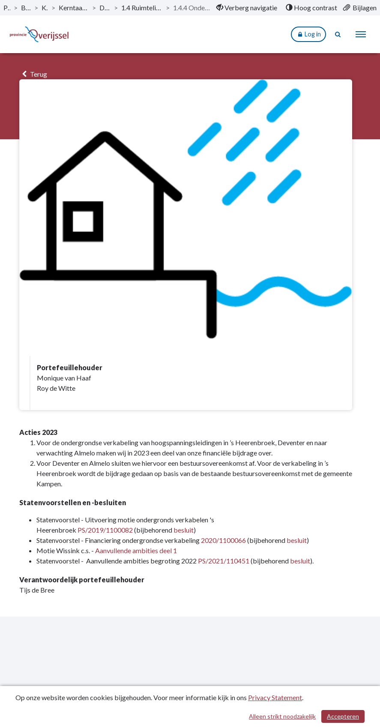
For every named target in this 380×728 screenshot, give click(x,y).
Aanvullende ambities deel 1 (136, 550)
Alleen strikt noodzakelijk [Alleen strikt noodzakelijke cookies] (282, 716)
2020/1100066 (223, 540)
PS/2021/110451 (223, 561)
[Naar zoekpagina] (338, 34)
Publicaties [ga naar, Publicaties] (6, 7)
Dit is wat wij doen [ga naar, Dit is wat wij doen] (105, 7)
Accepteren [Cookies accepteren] (343, 716)
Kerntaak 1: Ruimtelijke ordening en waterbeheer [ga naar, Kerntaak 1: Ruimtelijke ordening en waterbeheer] (74, 7)
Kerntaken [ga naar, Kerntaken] (45, 7)
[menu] (360, 34)
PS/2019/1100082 (105, 530)
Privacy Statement (275, 697)
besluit (184, 530)
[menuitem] (247, 7)
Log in (308, 34)
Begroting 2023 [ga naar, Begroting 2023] (26, 7)
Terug (33, 74)
